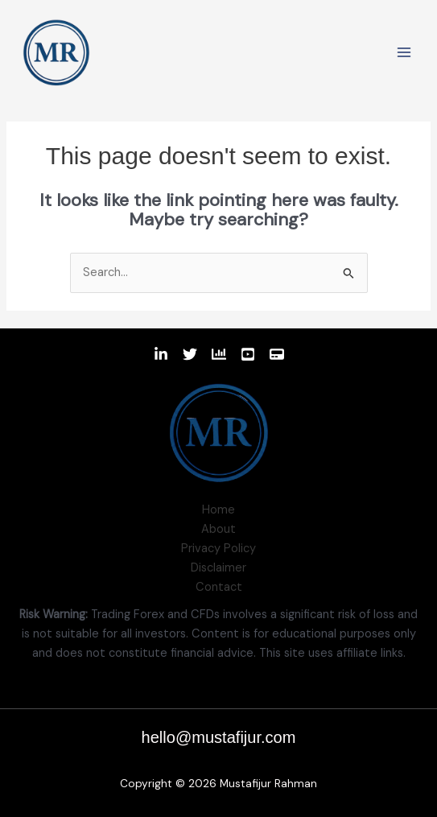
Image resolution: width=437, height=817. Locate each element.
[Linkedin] (161, 354)
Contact (219, 587)
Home (218, 510)
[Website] (277, 354)
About (218, 529)
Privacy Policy (218, 548)
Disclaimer (218, 568)
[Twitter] (190, 354)
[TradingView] (219, 354)
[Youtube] (248, 354)
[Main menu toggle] (404, 52)
